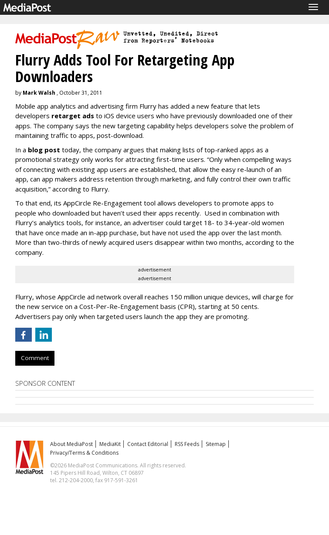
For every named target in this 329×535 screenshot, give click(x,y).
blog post (44, 149)
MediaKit (110, 444)
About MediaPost (71, 444)
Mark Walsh (39, 92)
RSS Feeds (187, 444)
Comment (35, 358)
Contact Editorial (147, 444)
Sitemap (216, 444)
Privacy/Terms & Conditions (84, 452)
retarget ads (72, 115)
